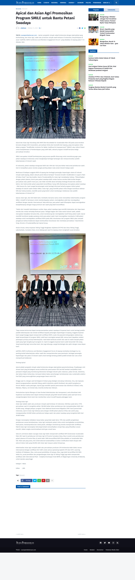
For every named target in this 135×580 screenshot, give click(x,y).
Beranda (18, 9)
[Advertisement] (57, 566)
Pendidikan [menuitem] (97, 3)
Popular (96, 10)
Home (86, 550)
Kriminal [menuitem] (63, 3)
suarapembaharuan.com (29, 35)
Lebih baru (20, 534)
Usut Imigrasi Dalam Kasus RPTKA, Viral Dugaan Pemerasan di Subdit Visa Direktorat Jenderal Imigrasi (102, 68)
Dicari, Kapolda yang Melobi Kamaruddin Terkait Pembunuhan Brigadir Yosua (107, 32)
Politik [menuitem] (88, 3)
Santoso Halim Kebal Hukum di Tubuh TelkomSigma (101, 59)
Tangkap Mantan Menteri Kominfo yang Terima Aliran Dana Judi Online (102, 88)
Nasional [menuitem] (54, 3)
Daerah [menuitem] (71, 3)
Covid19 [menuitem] (46, 3)
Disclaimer (100, 550)
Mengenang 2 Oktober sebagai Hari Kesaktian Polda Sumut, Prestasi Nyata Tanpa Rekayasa (108, 20)
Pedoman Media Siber (112, 550)
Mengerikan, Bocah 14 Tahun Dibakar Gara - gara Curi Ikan (109, 43)
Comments (111, 10)
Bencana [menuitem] (106, 3)
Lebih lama (81, 534)
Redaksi (92, 550)
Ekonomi (24, 9)
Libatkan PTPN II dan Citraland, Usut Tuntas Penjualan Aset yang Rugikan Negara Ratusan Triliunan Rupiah (103, 79)
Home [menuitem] (39, 3)
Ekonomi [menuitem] (80, 3)
